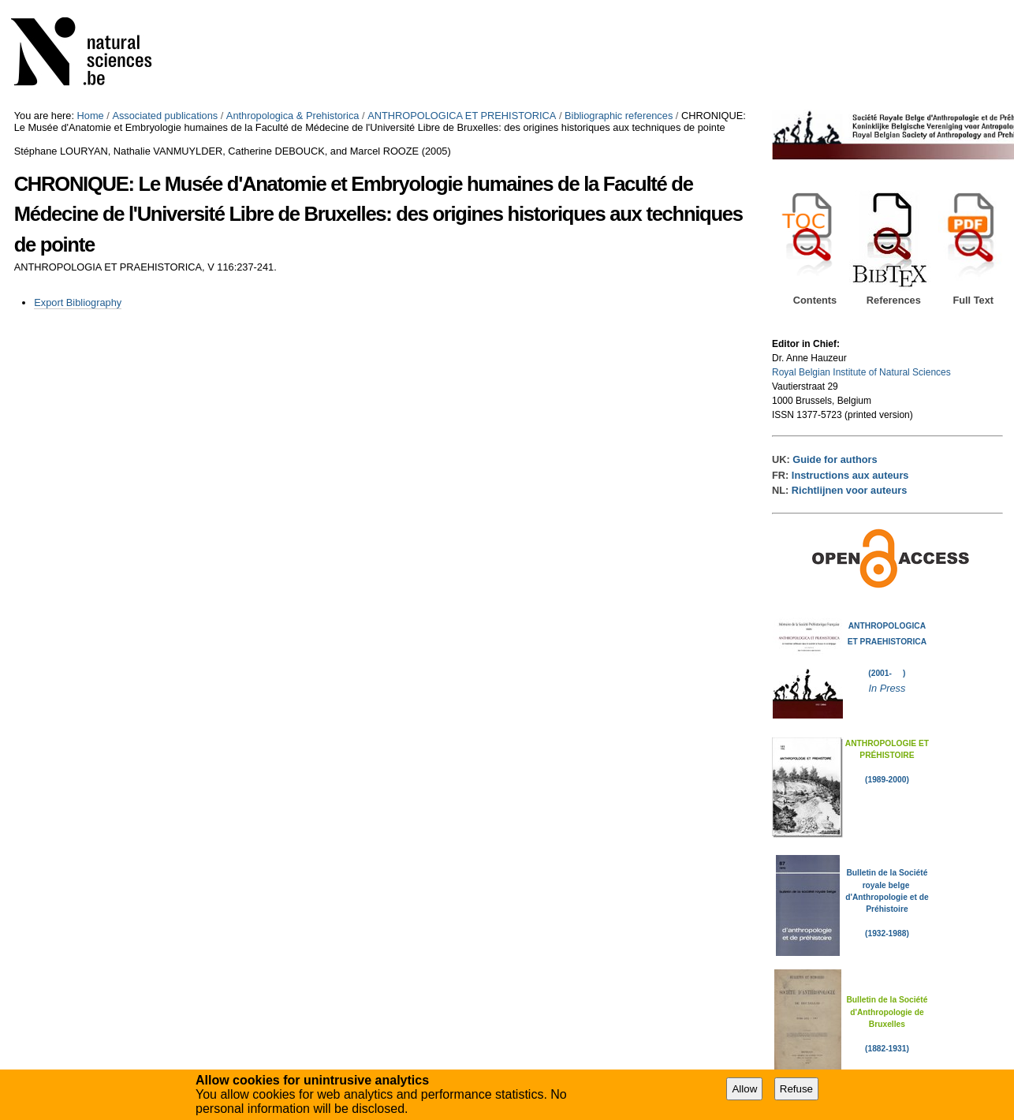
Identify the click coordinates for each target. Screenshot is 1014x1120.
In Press (886, 688)
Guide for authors (834, 459)
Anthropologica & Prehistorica (293, 115)
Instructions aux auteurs (850, 475)
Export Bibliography (77, 302)
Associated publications (165, 115)
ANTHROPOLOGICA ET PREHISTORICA (461, 115)
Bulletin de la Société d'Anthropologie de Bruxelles (886, 1012)
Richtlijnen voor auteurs (849, 490)
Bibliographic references (619, 115)
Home (90, 115)
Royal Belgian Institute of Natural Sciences (861, 372)
